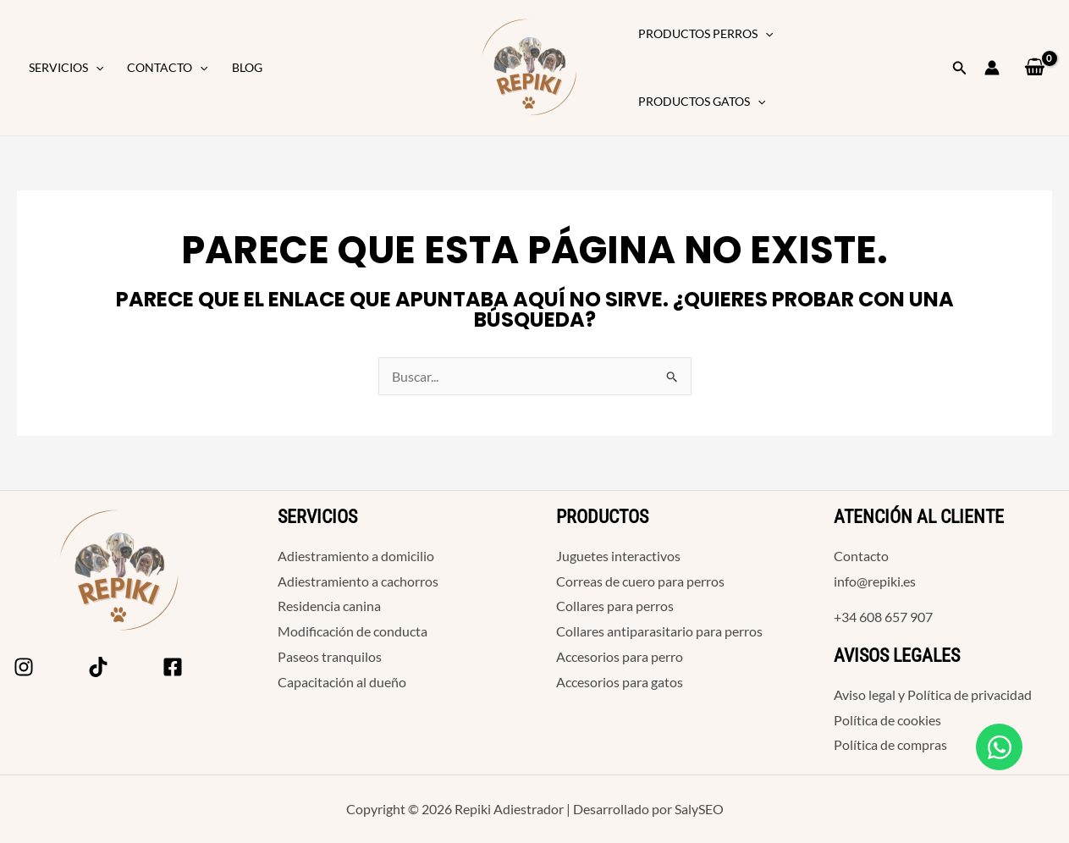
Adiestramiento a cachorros (358, 581)
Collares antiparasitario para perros (659, 631)
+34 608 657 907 (883, 617)
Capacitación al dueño (342, 682)
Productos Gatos (701, 101)
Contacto (167, 68)
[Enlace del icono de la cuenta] (992, 67)
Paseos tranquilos (330, 656)
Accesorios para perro (619, 656)
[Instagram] (23, 667)
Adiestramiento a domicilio (356, 556)
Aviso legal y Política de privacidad (933, 694)
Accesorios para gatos (619, 682)
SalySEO (699, 809)
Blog (247, 67)
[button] (95, 68)
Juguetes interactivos (618, 556)
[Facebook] (172, 667)
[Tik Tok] (98, 667)
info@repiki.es (875, 581)
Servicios (66, 68)
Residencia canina (329, 606)
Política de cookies (887, 720)
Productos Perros (705, 34)
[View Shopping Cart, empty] (1034, 67)
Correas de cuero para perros (640, 581)
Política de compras (890, 744)
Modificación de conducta (352, 631)
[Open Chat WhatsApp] (999, 747)
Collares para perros (615, 606)
